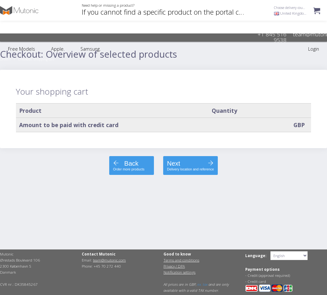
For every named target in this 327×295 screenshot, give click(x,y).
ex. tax (202, 284)
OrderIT (5, 59)
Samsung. (90, 49)
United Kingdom (290, 13)
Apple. (58, 49)
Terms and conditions (181, 260)
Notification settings (179, 272)
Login (313, 49)
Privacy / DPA (174, 266)
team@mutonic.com (109, 260)
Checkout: (36, 59)
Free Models (21, 49)
